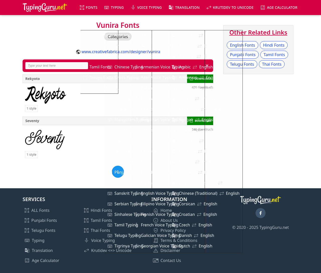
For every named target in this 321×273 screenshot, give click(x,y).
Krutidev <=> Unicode (111, 250)
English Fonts (242, 45)
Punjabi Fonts (243, 54)
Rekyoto (32, 78)
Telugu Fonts (242, 64)
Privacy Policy (173, 230)
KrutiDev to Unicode (233, 7)
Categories (118, 36)
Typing (117, 7)
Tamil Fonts (274, 54)
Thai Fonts (271, 64)
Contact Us (170, 260)
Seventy (32, 120)
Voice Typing (149, 7)
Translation (187, 7)
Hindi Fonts (273, 45)
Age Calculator (282, 7)
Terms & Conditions (178, 240)
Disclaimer (170, 250)
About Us (169, 220)
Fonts (91, 7)
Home (166, 210)
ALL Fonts (40, 210)
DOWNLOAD (203, 78)
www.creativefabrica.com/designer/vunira (121, 51)
